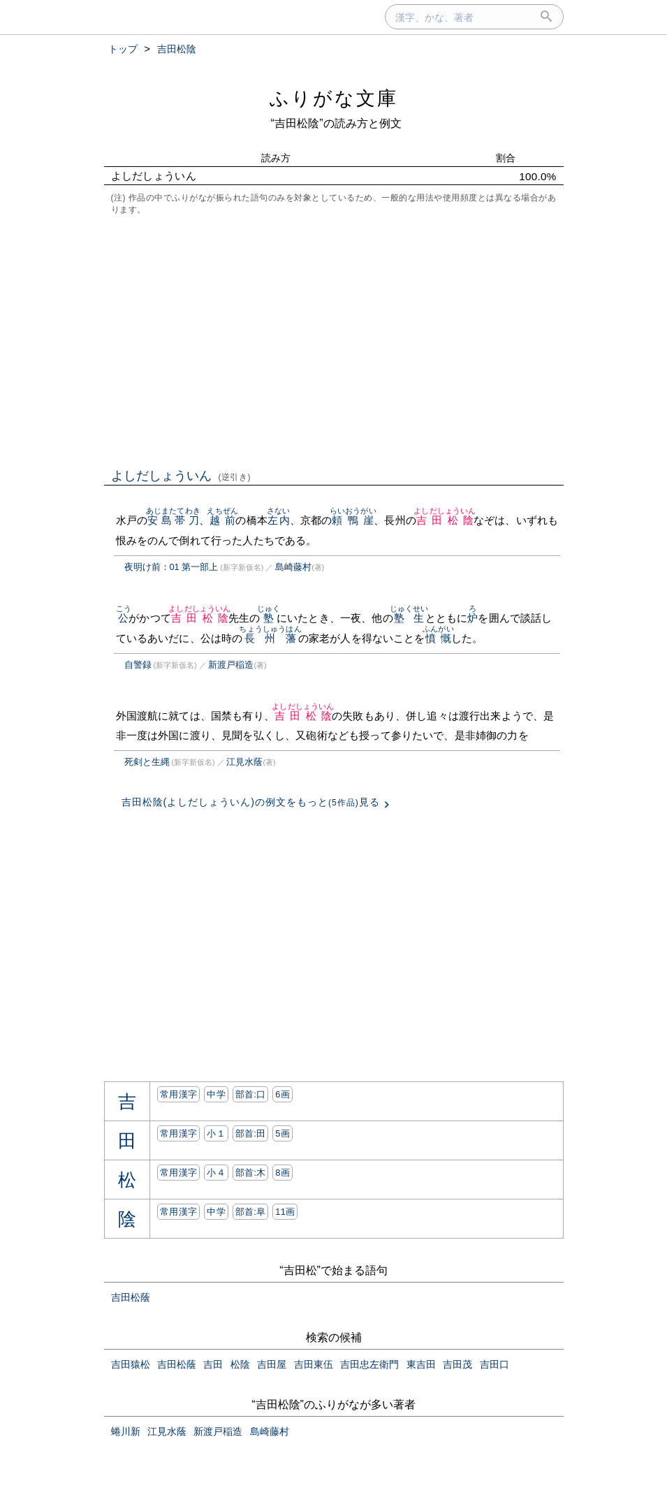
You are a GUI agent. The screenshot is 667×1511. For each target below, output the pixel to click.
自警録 (138, 664)
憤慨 (438, 638)
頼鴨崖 (353, 520)
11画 (285, 1211)
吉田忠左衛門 (369, 1364)
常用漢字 (178, 1094)
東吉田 (421, 1364)
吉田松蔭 (130, 1297)
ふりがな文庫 (334, 98)
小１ (216, 1133)
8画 (282, 1172)
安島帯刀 (173, 520)
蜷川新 (125, 1431)
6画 (282, 1094)
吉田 (213, 1364)
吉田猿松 (130, 1364)
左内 (278, 520)
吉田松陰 (444, 520)
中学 (216, 1094)
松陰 (240, 1364)
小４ (216, 1172)
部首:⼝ (250, 1094)
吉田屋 (271, 1364)
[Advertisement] (334, 340)
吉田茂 (457, 1364)
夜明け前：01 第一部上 (171, 567)
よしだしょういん (181, 476)
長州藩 (270, 638)
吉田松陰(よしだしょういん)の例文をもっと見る (251, 802)
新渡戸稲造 (231, 664)
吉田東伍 (313, 1364)
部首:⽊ (250, 1172)
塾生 (409, 618)
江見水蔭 (244, 762)
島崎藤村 (293, 567)
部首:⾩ (250, 1211)
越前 (222, 520)
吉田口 (494, 1364)
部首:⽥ (250, 1133)
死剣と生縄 (147, 762)
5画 (282, 1133)
